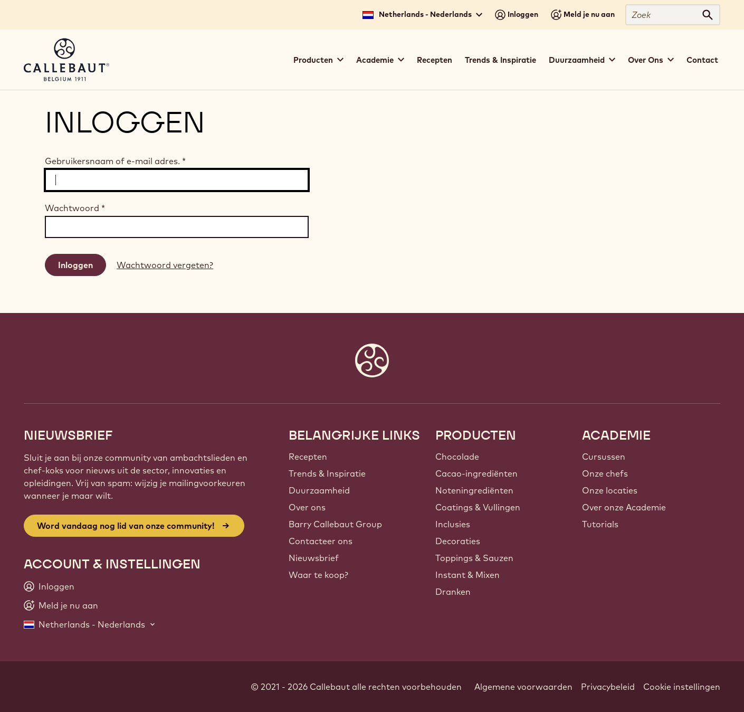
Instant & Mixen (467, 574)
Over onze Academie (624, 507)
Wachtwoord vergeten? (165, 265)
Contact (702, 60)
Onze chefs (605, 473)
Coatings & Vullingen (477, 507)
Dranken (453, 591)
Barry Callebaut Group (335, 524)
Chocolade (457, 456)
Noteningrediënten (474, 490)
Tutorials (600, 524)
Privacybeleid (608, 686)
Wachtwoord (75, 208)
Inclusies (452, 524)
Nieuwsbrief (314, 558)
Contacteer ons (320, 541)
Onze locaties (609, 490)
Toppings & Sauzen (474, 558)
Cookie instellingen (681, 686)
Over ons (307, 507)
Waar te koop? (318, 574)
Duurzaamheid (319, 490)
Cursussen (603, 456)
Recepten (434, 60)
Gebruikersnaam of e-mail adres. (115, 161)
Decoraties (457, 541)
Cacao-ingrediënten (476, 473)
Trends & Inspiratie (500, 60)
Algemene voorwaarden (523, 686)
